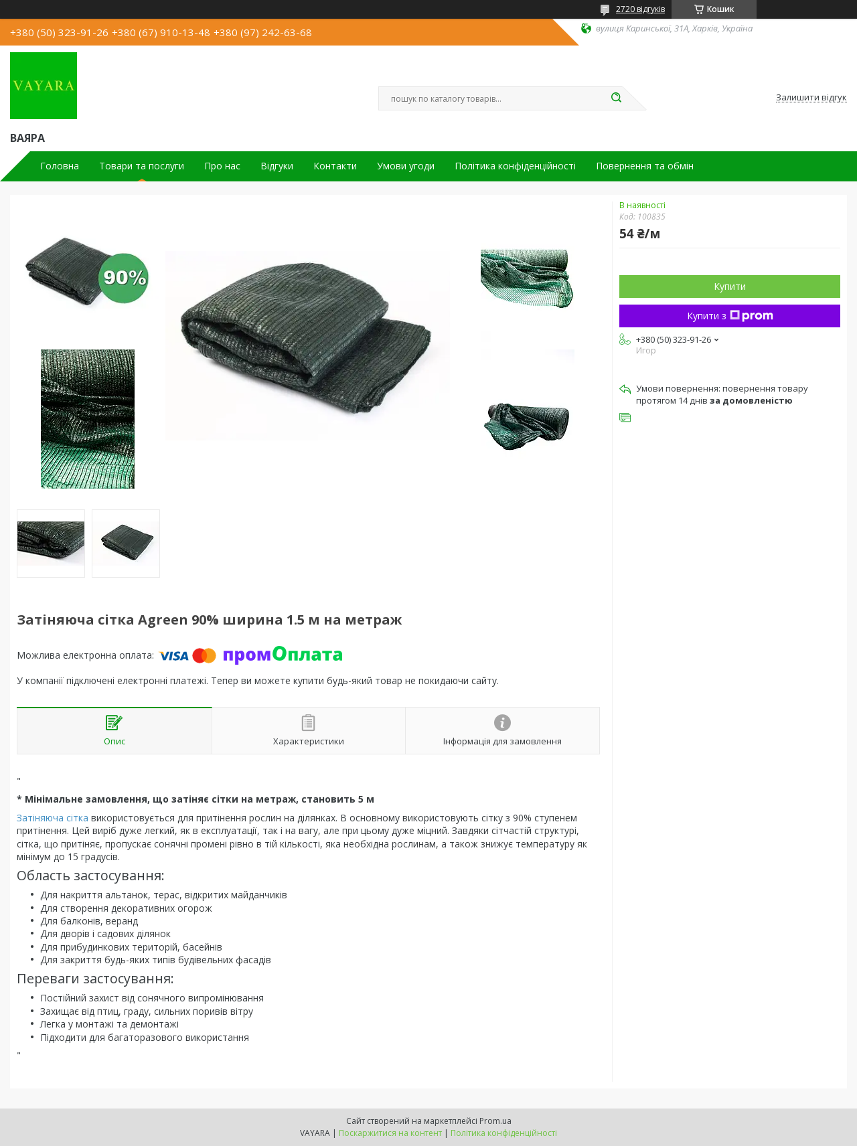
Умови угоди (406, 166)
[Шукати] (616, 98)
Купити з (730, 315)
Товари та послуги (141, 166)
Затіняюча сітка (52, 817)
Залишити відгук (811, 97)
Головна (59, 166)
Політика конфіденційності (515, 166)
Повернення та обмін (645, 166)
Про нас (222, 166)
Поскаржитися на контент (390, 1133)
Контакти (335, 166)
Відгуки (276, 166)
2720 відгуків (640, 9)
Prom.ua (495, 1121)
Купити (730, 286)
